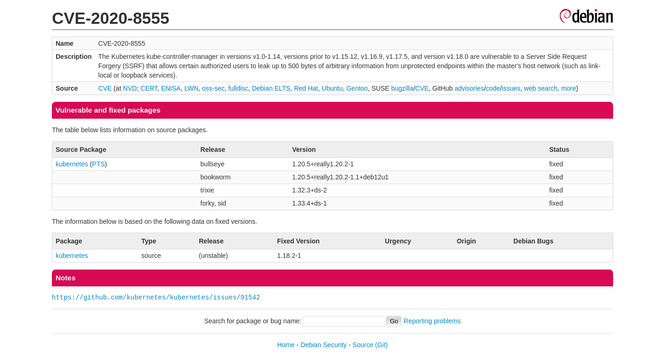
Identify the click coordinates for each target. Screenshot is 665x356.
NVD (130, 88)
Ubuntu (332, 88)
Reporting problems (432, 321)
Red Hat (306, 88)
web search (541, 88)
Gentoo (357, 88)
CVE (105, 88)
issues (511, 88)
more (568, 88)
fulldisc (238, 88)
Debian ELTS (271, 88)
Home (286, 345)
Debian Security (324, 345)
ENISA (171, 88)
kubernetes (72, 164)
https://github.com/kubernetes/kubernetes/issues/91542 (156, 297)
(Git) (381, 345)
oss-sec (213, 88)
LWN (191, 88)
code (493, 88)
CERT (148, 88)
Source (363, 345)
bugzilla (402, 88)
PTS (98, 164)
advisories (469, 88)
